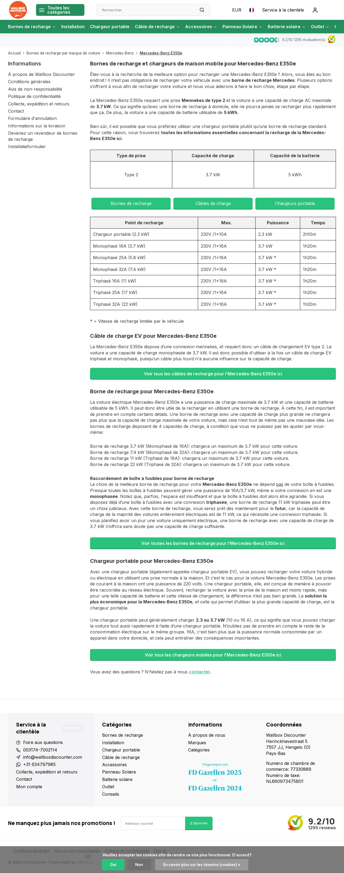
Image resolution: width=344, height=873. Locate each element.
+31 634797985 (39, 764)
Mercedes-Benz (123, 53)
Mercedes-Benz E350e (161, 53)
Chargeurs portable (295, 203)
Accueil (17, 53)
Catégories (199, 750)
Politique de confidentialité (34, 96)
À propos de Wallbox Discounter (41, 74)
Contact (16, 111)
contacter (199, 671)
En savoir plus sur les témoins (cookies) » (201, 865)
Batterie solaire (287, 26)
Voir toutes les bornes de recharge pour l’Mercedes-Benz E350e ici (213, 543)
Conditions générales (29, 81)
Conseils (110, 794)
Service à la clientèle (283, 10)
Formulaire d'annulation (32, 118)
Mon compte (29, 786)
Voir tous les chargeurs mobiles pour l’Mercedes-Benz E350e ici (213, 655)
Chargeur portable (110, 26)
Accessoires (201, 26)
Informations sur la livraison (36, 126)
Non (139, 865)
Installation (73, 26)
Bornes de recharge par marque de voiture (66, 53)
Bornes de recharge (32, 26)
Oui (113, 865)
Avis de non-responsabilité (35, 89)
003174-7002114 (40, 750)
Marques (197, 742)
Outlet (320, 26)
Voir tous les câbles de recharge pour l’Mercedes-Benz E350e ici (213, 373)
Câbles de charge (213, 203)
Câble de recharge (157, 26)
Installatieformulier (27, 146)
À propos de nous (206, 735)
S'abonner (199, 823)
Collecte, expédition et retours (38, 104)
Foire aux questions (43, 742)
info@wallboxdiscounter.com (52, 757)
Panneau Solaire (242, 26)
